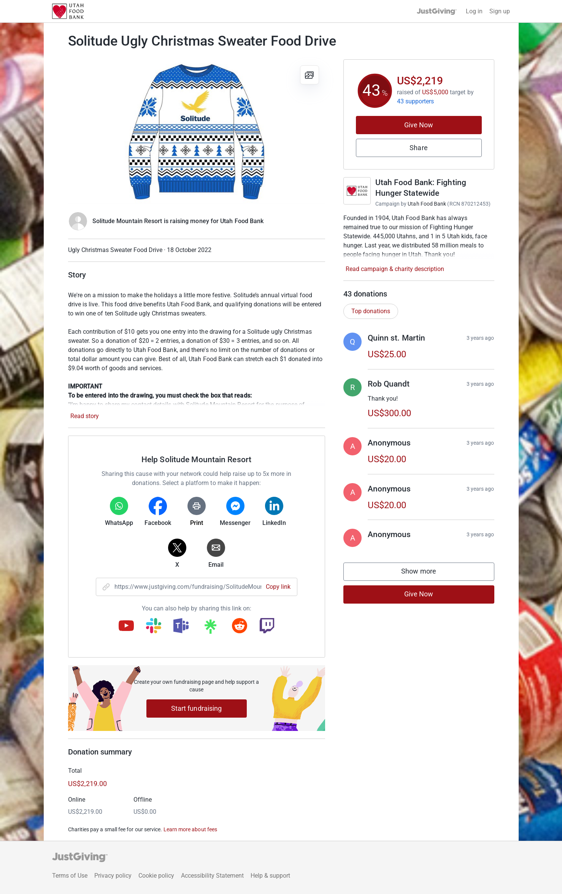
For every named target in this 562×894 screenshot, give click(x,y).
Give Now (418, 125)
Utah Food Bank (427, 204)
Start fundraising (196, 708)
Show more (426, 573)
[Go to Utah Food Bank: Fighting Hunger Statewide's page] (357, 190)
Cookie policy (156, 875)
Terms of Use (69, 875)
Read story (84, 416)
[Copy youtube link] (126, 626)
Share (418, 148)
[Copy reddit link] (239, 626)
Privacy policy (113, 875)
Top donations (370, 311)
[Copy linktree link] (210, 628)
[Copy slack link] (153, 626)
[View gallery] (309, 74)
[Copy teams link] (181, 626)
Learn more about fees (190, 829)
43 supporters (415, 101)
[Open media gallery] (196, 131)
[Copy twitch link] (267, 626)
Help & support (270, 875)
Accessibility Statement (212, 875)
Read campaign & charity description (395, 269)
